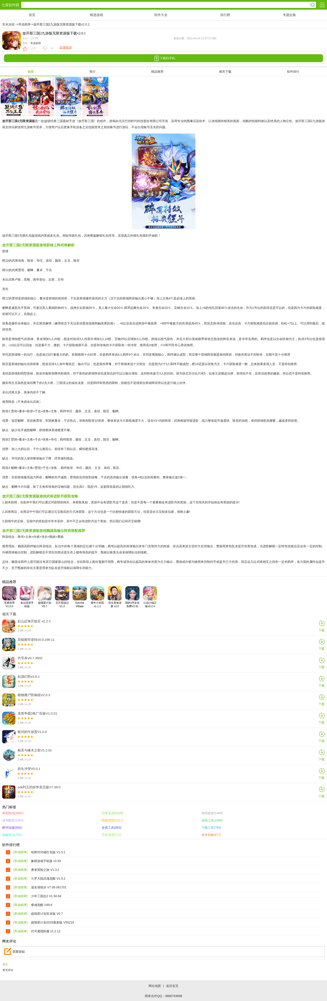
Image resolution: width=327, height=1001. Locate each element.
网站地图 (155, 986)
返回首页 (172, 986)
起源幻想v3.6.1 (29, 676)
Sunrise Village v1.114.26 (80, 596)
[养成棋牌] (20, 852)
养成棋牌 (24, 24)
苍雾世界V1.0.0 (9, 596)
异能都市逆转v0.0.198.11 (36, 639)
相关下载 (225, 71)
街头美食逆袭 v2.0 (115, 596)
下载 (321, 626)
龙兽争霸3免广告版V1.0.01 (37, 713)
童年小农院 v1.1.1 (97, 596)
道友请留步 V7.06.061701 (48, 887)
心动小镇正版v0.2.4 (150, 596)
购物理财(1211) (112, 820)
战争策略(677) (211, 835)
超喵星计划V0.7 (44, 596)
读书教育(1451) (12, 820)
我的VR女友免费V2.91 (132, 596)
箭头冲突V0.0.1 (29, 769)
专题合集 (289, 15)
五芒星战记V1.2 (62, 596)
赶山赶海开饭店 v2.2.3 (34, 621)
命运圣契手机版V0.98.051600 (28, 596)
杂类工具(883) (111, 827)
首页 (32, 15)
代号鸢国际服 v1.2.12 (45, 931)
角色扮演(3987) (12, 813)
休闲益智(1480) (212, 813)
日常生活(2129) (112, 813)
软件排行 (293, 71)
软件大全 (160, 15)
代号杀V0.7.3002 (30, 658)
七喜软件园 (10, 5)
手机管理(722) (111, 835)
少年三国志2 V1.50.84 (46, 896)
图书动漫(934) (12, 827)
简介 (92, 71)
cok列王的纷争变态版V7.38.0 (39, 787)
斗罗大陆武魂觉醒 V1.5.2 (48, 878)
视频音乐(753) (12, 835)
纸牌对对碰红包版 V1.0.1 (48, 852)
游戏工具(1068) (212, 820)
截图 (31, 71)
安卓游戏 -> (10, 24)
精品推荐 (157, 71)
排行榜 (225, 15)
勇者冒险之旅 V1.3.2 (45, 869)
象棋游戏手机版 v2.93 (46, 861)
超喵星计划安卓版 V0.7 (47, 913)
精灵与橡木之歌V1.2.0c (35, 750)
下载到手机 (163, 58)
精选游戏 (96, 15)
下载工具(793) (211, 827)
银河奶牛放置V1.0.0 (32, 732)
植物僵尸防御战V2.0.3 (34, 695)
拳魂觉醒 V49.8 (41, 905)
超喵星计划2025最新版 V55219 (52, 922)
